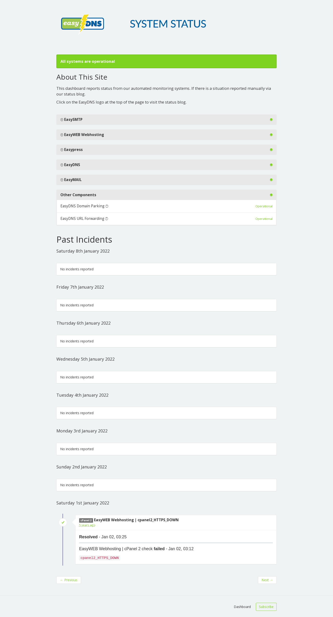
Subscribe (266, 606)
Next (267, 580)
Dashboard (242, 606)
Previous (68, 580)
